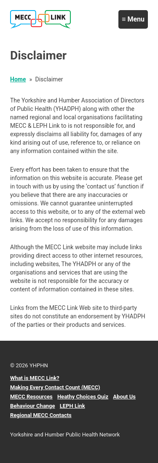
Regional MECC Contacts (41, 415)
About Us (124, 396)
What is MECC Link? (34, 378)
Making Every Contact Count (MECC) (55, 387)
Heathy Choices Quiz (82, 396)
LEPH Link (72, 406)
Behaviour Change (32, 406)
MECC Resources (31, 396)
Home (18, 79)
